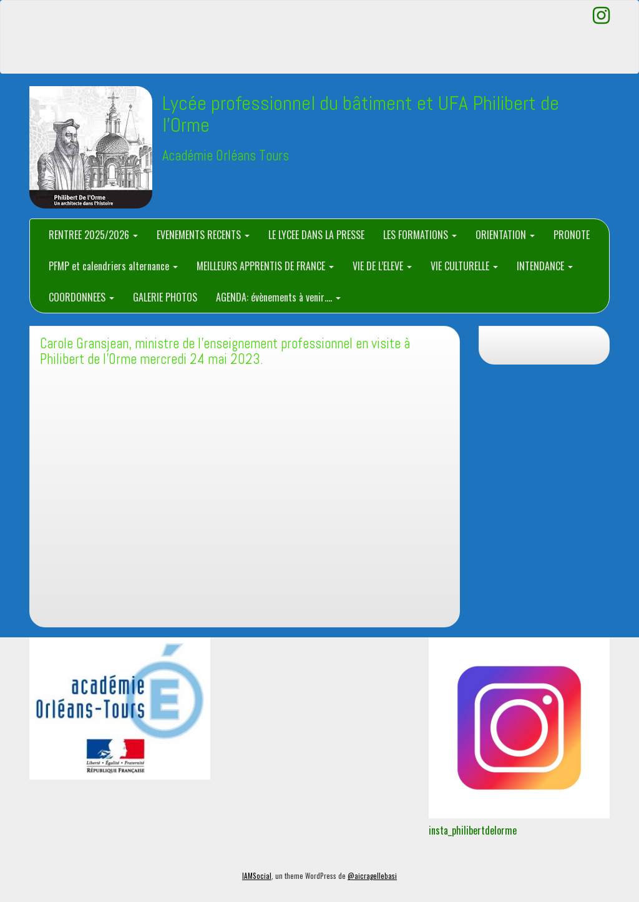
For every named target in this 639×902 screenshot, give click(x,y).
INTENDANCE (545, 265)
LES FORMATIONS (420, 234)
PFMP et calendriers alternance (113, 265)
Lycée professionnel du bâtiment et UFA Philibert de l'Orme (360, 114)
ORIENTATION (505, 234)
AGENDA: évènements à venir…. (278, 297)
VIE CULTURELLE (464, 265)
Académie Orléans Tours (225, 156)
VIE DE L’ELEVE (382, 265)
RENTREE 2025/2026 (93, 234)
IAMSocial (256, 876)
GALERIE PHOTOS (165, 297)
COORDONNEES (81, 297)
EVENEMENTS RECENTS (203, 234)
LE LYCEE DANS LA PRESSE (316, 234)
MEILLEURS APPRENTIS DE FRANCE (265, 265)
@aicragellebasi (372, 876)
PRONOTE (572, 234)
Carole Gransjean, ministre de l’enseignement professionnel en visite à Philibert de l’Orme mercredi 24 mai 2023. (225, 351)
